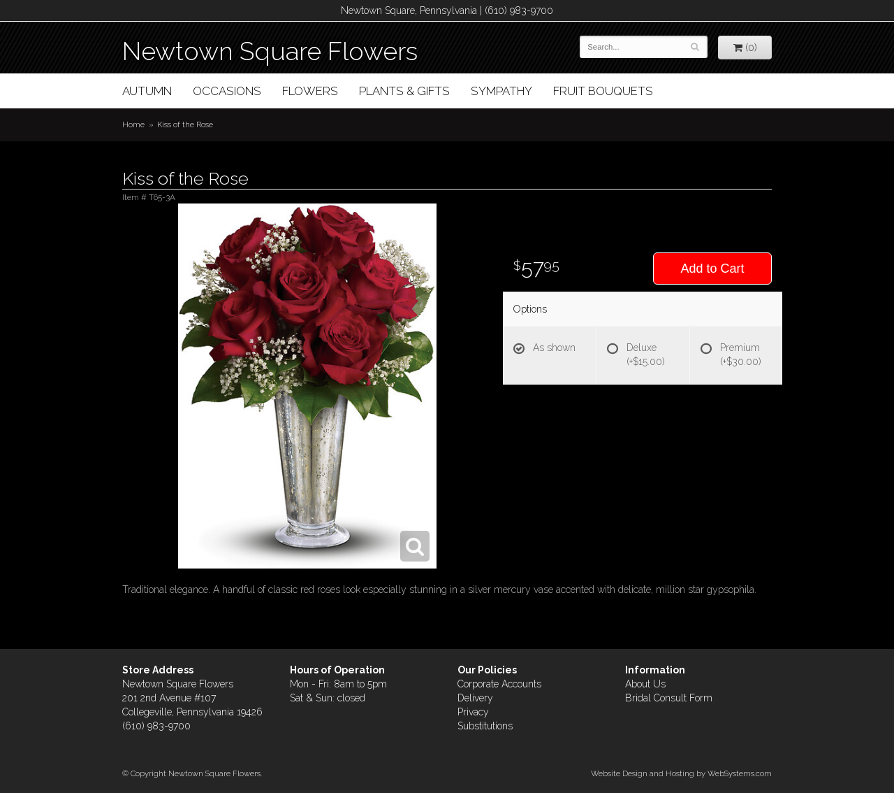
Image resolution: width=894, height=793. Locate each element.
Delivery (475, 697)
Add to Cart (712, 269)
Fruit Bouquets (603, 91)
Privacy (473, 711)
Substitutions (485, 725)
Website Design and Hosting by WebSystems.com (681, 773)
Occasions (227, 91)
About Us (645, 684)
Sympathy (501, 91)
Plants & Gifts (404, 91)
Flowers (310, 91)
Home (133, 124)
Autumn (147, 91)
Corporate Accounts (499, 684)
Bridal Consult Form (668, 697)
